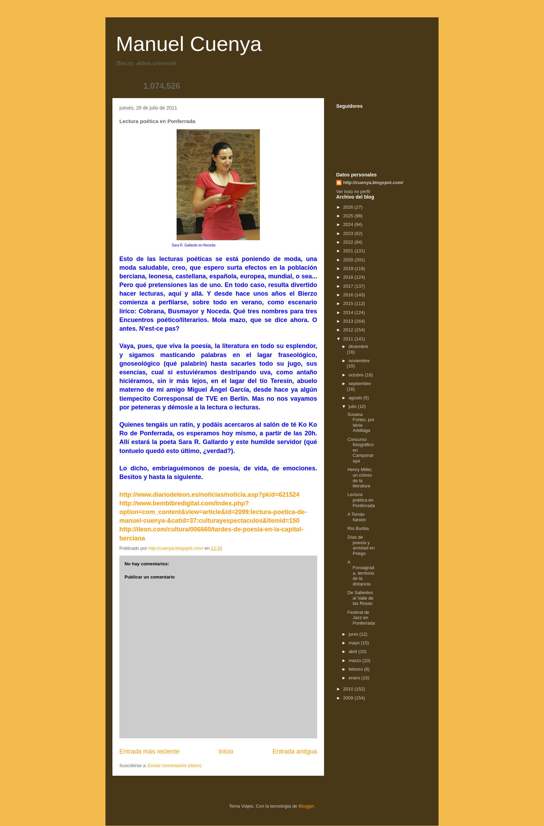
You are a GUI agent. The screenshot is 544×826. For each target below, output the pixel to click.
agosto (356, 397)
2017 (349, 286)
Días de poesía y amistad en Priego (361, 545)
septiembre (360, 383)
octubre (357, 374)
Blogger (306, 806)
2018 (349, 277)
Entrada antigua (295, 751)
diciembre (358, 346)
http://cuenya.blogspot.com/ (373, 182)
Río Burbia (357, 528)
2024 (349, 224)
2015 (349, 303)
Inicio (226, 751)
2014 (349, 312)
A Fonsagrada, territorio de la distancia (360, 572)
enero (355, 677)
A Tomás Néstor (356, 517)
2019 (349, 268)
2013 (349, 321)
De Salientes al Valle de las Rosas (360, 598)
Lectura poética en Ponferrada (361, 500)
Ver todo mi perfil (353, 191)
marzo (356, 660)
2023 (349, 233)
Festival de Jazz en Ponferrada (361, 618)
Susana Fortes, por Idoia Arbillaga (360, 422)
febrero (356, 669)
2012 (349, 329)
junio (354, 634)
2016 (349, 294)
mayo (355, 642)
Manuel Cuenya (189, 43)
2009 (349, 698)
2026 (349, 207)
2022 (349, 242)
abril (353, 651)
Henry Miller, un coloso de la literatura (359, 477)
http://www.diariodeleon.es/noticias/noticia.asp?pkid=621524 (209, 494)
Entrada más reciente (149, 751)
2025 (349, 215)
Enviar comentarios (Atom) (174, 765)
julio (353, 406)
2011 (349, 338)
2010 (349, 689)
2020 (349, 259)
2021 (349, 250)
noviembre (359, 360)
